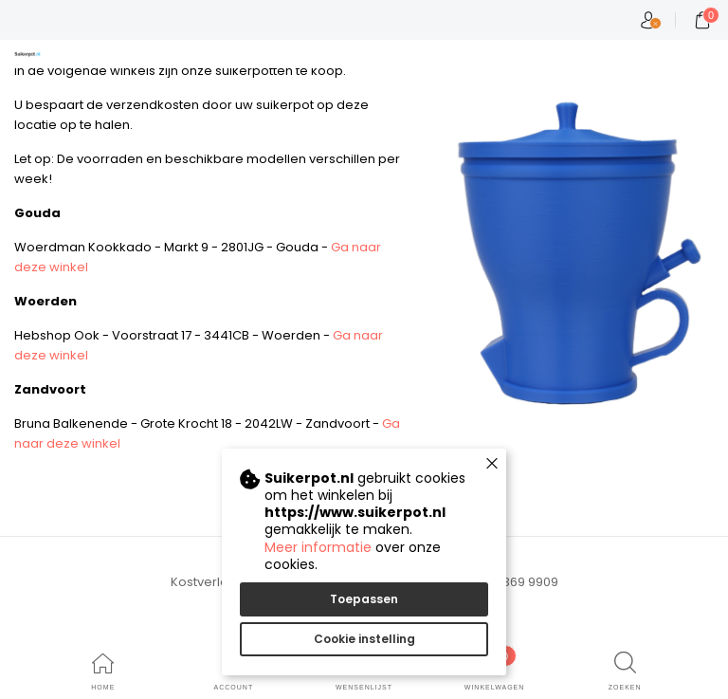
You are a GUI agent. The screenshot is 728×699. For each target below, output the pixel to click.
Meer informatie (318, 547)
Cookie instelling (364, 639)
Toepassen (364, 599)
